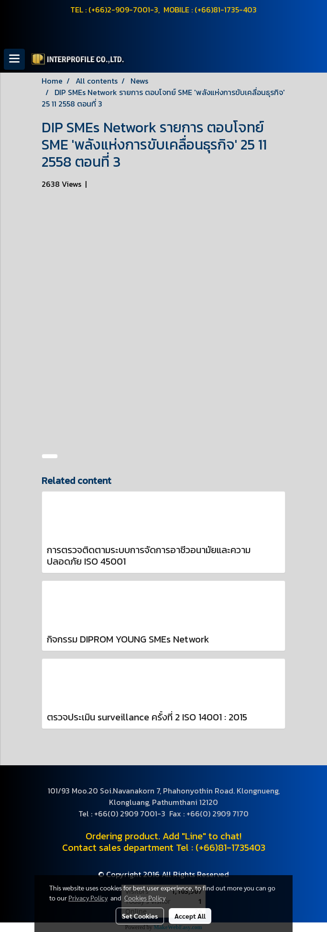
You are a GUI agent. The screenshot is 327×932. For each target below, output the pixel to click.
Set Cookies (140, 915)
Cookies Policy (144, 897)
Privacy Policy (88, 897)
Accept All (190, 915)
